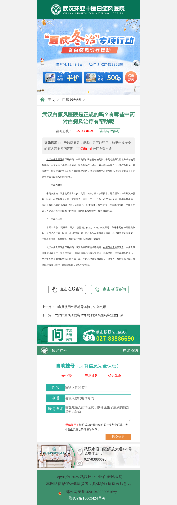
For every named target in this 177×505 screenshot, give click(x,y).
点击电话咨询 (109, 131)
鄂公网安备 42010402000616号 (91, 492)
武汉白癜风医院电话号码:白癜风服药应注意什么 (89, 315)
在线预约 (130, 350)
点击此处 (86, 148)
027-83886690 (85, 131)
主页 (51, 100)
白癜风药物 (71, 100)
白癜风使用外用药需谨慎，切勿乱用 (80, 307)
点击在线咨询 (67, 289)
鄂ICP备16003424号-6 (87, 498)
